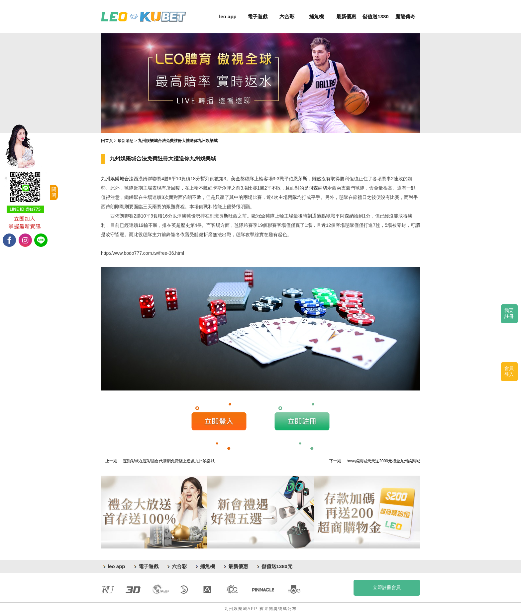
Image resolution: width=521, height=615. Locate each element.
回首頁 (107, 140)
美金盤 (238, 178)
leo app (228, 16)
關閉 (54, 192)
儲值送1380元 (276, 566)
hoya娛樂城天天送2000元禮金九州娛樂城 (383, 461)
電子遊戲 (257, 16)
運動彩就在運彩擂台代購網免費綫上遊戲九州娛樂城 (169, 461)
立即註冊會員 (387, 587)
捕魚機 (316, 16)
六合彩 (286, 16)
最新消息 (126, 140)
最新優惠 (346, 16)
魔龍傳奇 (405, 16)
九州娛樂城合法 (117, 178)
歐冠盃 (258, 216)
